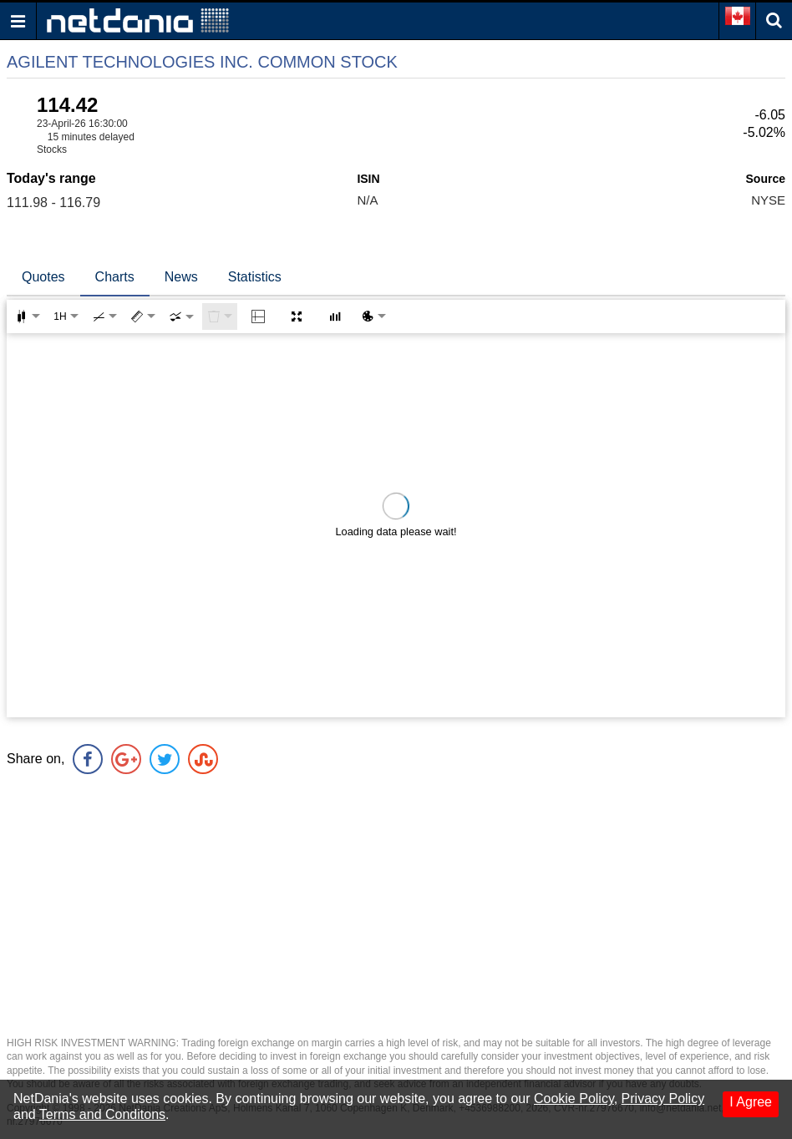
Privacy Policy (663, 1098)
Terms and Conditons (102, 1114)
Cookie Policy (574, 1098)
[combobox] (181, 316)
